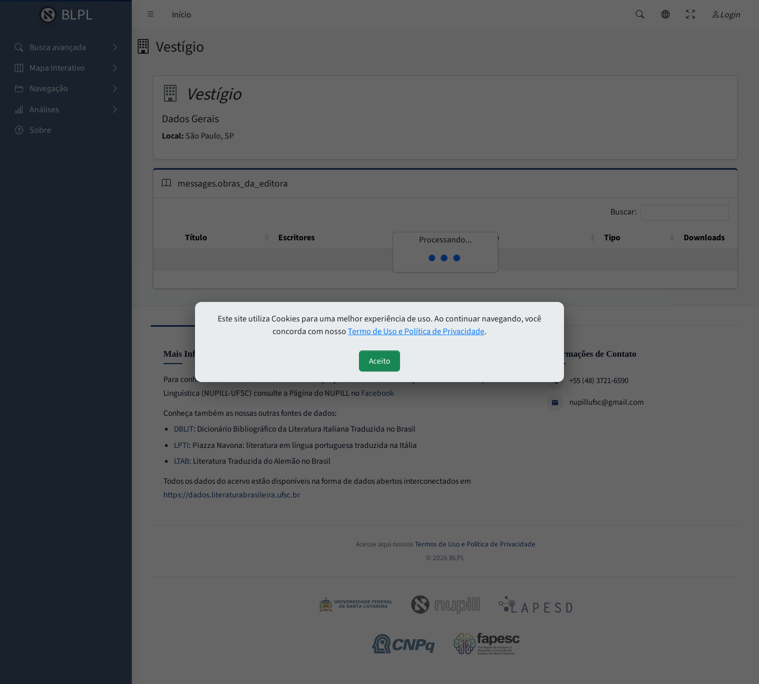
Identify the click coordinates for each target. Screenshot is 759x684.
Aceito (379, 361)
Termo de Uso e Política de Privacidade (416, 331)
